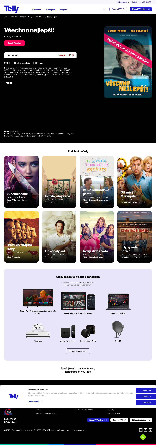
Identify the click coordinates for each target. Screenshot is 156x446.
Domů (6, 17)
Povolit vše (133, 429)
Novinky (111, 403)
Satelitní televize (42, 399)
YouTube (86, 372)
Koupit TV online (141, 9)
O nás (110, 395)
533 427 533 (10, 420)
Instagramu (70, 372)
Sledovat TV (118, 9)
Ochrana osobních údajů (83, 403)
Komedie (39, 17)
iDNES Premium (114, 414)
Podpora (63, 10)
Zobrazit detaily (34, 439)
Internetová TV (79, 395)
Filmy (31, 17)
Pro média (111, 407)
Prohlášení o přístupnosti (83, 410)
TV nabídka (36, 10)
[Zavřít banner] (152, 426)
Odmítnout (133, 441)
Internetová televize (43, 395)
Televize (14, 17)
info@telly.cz (10, 423)
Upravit (133, 435)
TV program (50, 10)
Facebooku (88, 369)
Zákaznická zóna (121, 2)
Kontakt (133, 2)
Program (23, 17)
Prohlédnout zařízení (78, 352)
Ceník (38, 410)
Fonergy (111, 410)
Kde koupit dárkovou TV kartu (47, 403)
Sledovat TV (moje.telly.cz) (46, 414)
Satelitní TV (78, 399)
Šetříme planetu (80, 407)
